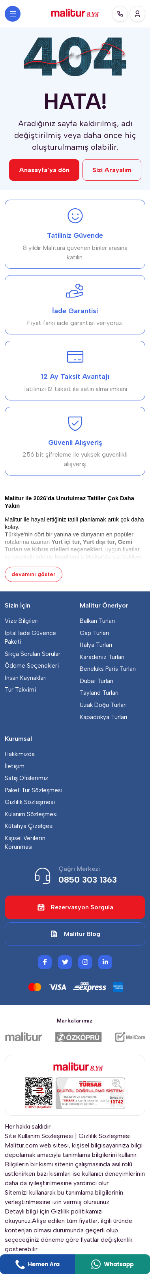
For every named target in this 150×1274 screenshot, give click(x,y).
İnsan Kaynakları (26, 677)
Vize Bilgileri (22, 620)
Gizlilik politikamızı (77, 1211)
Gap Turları (94, 633)
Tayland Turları (99, 692)
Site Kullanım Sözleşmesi (39, 1136)
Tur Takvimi (20, 689)
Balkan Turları (97, 620)
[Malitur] (23, 1037)
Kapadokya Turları (103, 717)
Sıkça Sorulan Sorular (32, 653)
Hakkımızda (20, 754)
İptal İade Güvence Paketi (30, 638)
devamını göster (33, 574)
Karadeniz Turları (102, 657)
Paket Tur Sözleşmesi (33, 790)
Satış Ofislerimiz (26, 778)
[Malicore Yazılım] (130, 1037)
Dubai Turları (96, 681)
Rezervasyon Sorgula (75, 907)
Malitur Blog (75, 934)
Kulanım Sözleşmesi (31, 814)
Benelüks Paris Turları (108, 668)
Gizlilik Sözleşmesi (30, 802)
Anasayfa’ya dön (44, 170)
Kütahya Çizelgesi (29, 826)
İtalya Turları (96, 644)
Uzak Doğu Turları (103, 705)
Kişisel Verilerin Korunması (25, 843)
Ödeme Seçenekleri (32, 665)
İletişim (14, 766)
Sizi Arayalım (111, 170)
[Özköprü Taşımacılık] (78, 1037)
